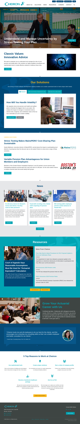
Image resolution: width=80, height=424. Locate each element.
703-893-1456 (7, 415)
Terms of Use (37, 419)
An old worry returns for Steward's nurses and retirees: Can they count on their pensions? (15, 205)
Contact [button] (68, 4)
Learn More (20, 117)
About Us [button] (29, 4)
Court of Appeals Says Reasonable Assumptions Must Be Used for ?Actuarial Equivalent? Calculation (17, 267)
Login (74, 1)
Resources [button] (52, 4)
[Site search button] (74, 5)
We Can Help (71, 40)
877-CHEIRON (7, 413)
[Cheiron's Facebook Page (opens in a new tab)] (66, 409)
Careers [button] (61, 4)
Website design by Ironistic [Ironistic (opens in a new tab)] (72, 420)
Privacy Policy (42, 419)
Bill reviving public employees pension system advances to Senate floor (63, 205)
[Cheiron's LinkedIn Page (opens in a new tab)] (70, 409)
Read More (8, 154)
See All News (40, 228)
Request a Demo (68, 1)
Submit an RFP (60, 1)
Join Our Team (70, 413)
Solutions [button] (38, 4)
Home (33, 419)
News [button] (45, 4)
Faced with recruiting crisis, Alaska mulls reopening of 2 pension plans (40, 205)
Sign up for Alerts (45, 289)
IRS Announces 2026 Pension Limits (46, 267)
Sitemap (47, 419)
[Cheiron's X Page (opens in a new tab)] (68, 409)
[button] (78, 27)
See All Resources (35, 289)
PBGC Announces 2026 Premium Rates (47, 276)
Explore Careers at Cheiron (40, 395)
